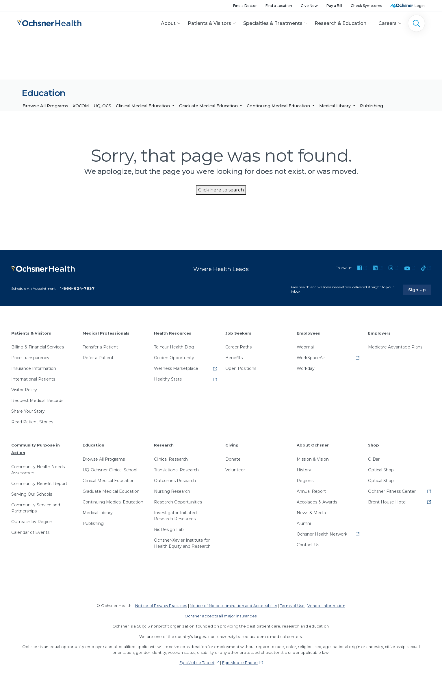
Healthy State (168, 378)
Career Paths (238, 346)
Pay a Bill (334, 5)
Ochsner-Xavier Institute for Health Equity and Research (182, 542)
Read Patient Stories (32, 421)
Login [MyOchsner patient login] (420, 5)
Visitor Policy (24, 389)
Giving (232, 444)
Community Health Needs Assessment (38, 469)
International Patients (33, 378)
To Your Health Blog (174, 346)
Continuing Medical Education (279, 105)
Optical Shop (381, 469)
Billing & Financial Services (37, 346)
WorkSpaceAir (311, 357)
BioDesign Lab (169, 529)
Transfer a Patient (100, 346)
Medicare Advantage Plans (395, 346)
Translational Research (176, 469)
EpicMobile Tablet (196, 662)
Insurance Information (33, 368)
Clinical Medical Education (143, 105)
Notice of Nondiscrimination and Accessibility (233, 605)
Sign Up (420, 289)
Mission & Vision (313, 458)
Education (93, 444)
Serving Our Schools (31, 493)
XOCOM (81, 105)
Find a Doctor (245, 5)
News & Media (311, 512)
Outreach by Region (31, 521)
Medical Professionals (106, 332)
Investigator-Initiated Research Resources (175, 515)
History (304, 469)
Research (164, 444)
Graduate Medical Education (209, 105)
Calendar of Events (30, 531)
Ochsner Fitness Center (392, 490)
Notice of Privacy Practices (161, 605)
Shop (373, 444)
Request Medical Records (37, 400)
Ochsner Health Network (322, 533)
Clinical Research (171, 458)
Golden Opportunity (174, 357)
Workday (306, 368)
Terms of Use (292, 605)
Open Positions (240, 368)
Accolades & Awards (317, 501)
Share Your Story (28, 411)
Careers (387, 23)
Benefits (234, 357)
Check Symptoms (366, 5)
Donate (233, 458)
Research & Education (340, 23)
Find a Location (278, 5)
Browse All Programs (45, 105)
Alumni (304, 522)
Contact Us (308, 544)
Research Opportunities (178, 501)
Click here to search (221, 190)
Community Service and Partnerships (35, 507)
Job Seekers (238, 332)
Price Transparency (30, 357)
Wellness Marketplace (176, 368)
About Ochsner (313, 444)
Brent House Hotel (387, 501)
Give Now (309, 5)
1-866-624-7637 (77, 287)
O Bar (374, 458)
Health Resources (172, 332)
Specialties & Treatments (272, 23)
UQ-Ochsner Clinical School (110, 469)
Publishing (371, 105)
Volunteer (235, 469)
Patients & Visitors (209, 23)
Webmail (306, 346)
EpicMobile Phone (240, 662)
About (168, 23)
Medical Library (335, 105)
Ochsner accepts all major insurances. (221, 615)
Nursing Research (172, 490)
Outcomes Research (175, 480)
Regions (305, 480)
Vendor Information (326, 605)
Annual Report (311, 490)
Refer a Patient (98, 357)
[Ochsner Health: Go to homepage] (49, 22)
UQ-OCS (102, 105)
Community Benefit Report (39, 483)
